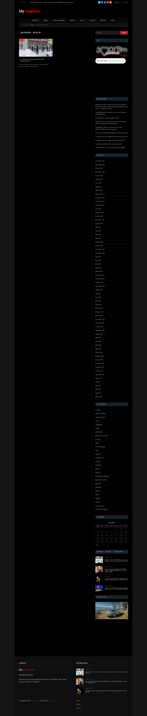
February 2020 (99, 275)
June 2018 (98, 341)
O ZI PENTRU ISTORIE (102, 476)
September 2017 (99, 374)
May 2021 (98, 234)
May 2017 (98, 389)
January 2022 (99, 216)
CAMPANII (98, 425)
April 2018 (98, 349)
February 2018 (99, 356)
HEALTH (97, 461)
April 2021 (98, 238)
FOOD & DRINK (100, 447)
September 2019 (100, 286)
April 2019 (98, 304)
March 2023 (99, 190)
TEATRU (97, 498)
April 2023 (98, 186)
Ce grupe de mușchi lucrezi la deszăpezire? (32, 60)
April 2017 (98, 393)
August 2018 (98, 334)
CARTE (97, 428)
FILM (97, 443)
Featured (97, 439)
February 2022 (99, 212)
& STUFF (97, 410)
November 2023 (100, 172)
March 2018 (98, 352)
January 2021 (99, 245)
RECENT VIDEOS (100, 480)
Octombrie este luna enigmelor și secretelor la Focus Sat (111, 136)
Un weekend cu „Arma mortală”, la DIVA (107, 118)
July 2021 (97, 227)
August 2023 (99, 179)
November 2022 (100, 201)
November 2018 (99, 323)
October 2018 (99, 326)
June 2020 (98, 260)
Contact (78, 708)
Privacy (78, 704)
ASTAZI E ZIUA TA (100, 417)
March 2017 (98, 396)
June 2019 (98, 297)
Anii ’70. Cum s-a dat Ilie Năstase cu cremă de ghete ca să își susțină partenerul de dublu (116, 560)
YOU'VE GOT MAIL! (101, 509)
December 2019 (100, 278)
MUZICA (98, 472)
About (77, 700)
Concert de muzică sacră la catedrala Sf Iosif (108, 144)
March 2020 (99, 271)
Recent (108, 551)
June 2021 (98, 231)
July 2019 (98, 293)
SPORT (97, 494)
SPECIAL (103, 20)
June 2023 (98, 183)
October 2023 (99, 175)
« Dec (97, 545)
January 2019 (99, 315)
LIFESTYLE (35, 20)
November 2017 (99, 367)
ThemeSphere (35, 701)
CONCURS (98, 432)
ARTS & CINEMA (59, 20)
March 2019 (99, 308)
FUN (112, 20)
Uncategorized (99, 506)
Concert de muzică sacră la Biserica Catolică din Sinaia (111, 133)
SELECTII (98, 483)
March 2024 (99, 168)
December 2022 (100, 197)
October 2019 (99, 282)
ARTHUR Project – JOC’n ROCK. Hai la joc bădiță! (110, 147)
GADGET (92, 20)
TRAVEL (72, 20)
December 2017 (99, 363)
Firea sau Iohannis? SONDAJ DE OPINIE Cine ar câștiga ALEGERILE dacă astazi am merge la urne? (116, 570)
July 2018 (97, 337)
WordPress (51, 701)
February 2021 (99, 242)
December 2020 (100, 249)
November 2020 (100, 253)
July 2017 (97, 382)
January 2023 (99, 194)
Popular (100, 551)
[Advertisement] (91, 11)
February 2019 (99, 312)
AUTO (82, 20)
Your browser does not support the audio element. (110, 61)
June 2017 (98, 385)
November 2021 (99, 220)
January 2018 (99, 360)
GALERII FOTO (100, 458)
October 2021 (99, 223)
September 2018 (100, 330)
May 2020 (98, 264)
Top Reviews (118, 551)
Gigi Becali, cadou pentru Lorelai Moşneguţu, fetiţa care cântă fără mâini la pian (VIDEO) (116, 588)
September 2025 (100, 164)
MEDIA (46, 20)
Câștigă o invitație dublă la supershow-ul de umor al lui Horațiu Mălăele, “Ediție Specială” (116, 579)
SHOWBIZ (98, 487)
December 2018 (99, 319)
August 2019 (99, 290)
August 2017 (98, 378)
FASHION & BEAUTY (101, 436)
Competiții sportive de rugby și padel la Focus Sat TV (110, 140)
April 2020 (98, 267)
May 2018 (98, 345)
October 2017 (99, 371)
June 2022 (98, 209)
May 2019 (98, 301)
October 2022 (99, 205)
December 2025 (100, 161)
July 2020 (98, 256)
